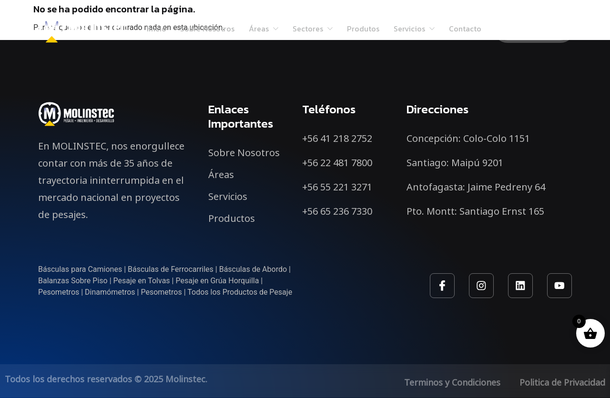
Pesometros (58, 292)
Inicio (155, 28)
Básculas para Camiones (80, 269)
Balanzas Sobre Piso (73, 280)
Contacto (466, 28)
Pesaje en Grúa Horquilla (217, 280)
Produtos (363, 28)
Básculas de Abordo (253, 269)
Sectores (313, 28)
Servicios (415, 28)
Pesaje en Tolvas (141, 280)
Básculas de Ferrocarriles (171, 269)
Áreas (263, 28)
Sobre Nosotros (207, 28)
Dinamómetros (110, 292)
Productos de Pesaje (257, 292)
